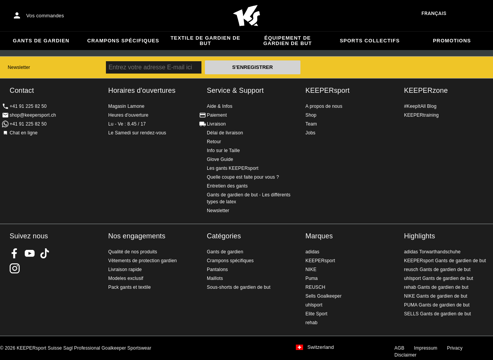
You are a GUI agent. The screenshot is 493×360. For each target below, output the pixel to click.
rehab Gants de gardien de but (436, 287)
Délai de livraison (225, 133)
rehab (311, 322)
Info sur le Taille (223, 150)
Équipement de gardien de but (287, 40)
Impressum (426, 348)
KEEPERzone (426, 90)
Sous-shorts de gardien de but (238, 287)
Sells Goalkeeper (323, 296)
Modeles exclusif (125, 278)
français (433, 13)
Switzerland (320, 347)
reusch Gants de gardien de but (437, 269)
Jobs (310, 133)
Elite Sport (316, 313)
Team (311, 124)
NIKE (311, 269)
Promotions (452, 41)
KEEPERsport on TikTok (45, 253)
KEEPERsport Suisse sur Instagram (15, 268)
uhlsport (313, 305)
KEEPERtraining (421, 115)
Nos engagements (136, 236)
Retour (214, 141)
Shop (311, 115)
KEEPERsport (327, 90)
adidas (312, 252)
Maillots (215, 278)
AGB (399, 348)
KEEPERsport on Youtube (30, 253)
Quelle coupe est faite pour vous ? (243, 177)
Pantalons (217, 269)
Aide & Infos (220, 106)
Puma (311, 278)
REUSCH (315, 287)
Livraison (216, 124)
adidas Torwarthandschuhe (432, 252)
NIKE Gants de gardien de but (435, 296)
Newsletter (19, 67)
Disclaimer (405, 355)
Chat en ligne (24, 133)
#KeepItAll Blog (420, 106)
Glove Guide (220, 159)
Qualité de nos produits (132, 252)
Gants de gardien (41, 41)
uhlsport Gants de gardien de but (438, 278)
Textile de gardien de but (205, 40)
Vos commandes (45, 15)
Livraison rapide (125, 269)
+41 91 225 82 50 (28, 106)
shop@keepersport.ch (33, 115)
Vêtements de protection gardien (142, 260)
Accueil (246, 16)
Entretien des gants (227, 186)
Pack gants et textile (129, 287)
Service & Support (235, 90)
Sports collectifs (370, 41)
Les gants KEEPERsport (232, 168)
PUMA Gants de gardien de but (437, 305)
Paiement (217, 115)
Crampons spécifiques (123, 41)
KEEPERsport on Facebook (15, 253)
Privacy (455, 348)
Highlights (419, 236)
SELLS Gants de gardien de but (437, 313)
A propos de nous (323, 106)
